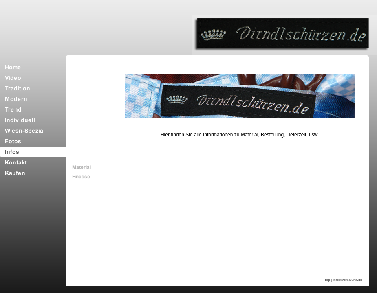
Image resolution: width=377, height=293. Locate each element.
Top (327, 280)
